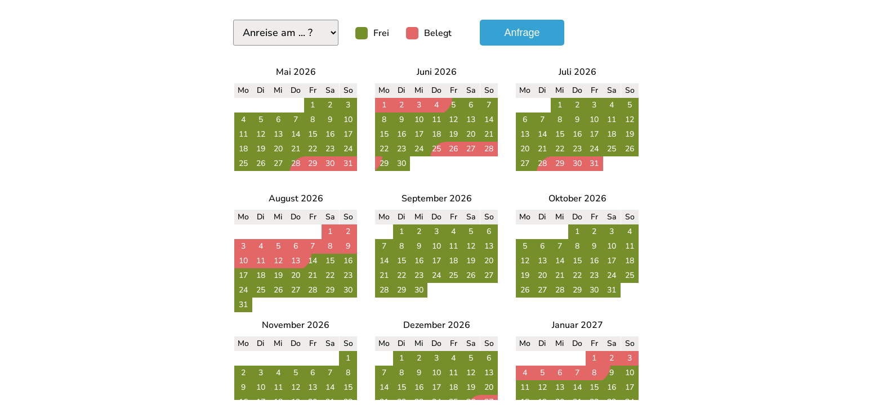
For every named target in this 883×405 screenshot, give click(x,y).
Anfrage (521, 32)
